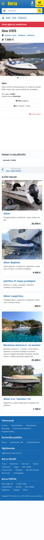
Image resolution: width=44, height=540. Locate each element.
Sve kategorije (18, 473)
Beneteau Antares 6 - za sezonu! (22, 345)
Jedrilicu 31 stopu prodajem (20, 281)
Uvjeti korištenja (16, 425)
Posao (4, 464)
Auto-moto (25, 464)
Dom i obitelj (26, 467)
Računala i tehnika (32, 470)
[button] (32, 3)
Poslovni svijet (7, 470)
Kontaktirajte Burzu (33, 442)
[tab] (17, 78)
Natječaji (16, 490)
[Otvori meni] (3, 3)
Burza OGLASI (9, 459)
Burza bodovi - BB (16, 442)
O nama (4, 425)
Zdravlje (18, 487)
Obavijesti (18, 470)
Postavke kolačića (8, 431)
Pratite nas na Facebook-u (22, 428)
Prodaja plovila (22, 18)
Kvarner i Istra (10, 35)
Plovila (14, 18)
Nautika (8, 18)
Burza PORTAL (9, 478)
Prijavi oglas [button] (35, 114)
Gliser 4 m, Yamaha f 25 (17, 399)
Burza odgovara (7, 484)
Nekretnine (14, 464)
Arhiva (25, 490)
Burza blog (5, 428)
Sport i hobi (6, 473)
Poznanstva (6, 467)
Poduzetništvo (7, 487)
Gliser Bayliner (12, 262)
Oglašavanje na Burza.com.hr (12, 453)
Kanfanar (21, 35)
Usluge (16, 467)
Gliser (7, 213)
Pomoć (4, 442)
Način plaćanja (31, 425)
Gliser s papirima (13, 296)
